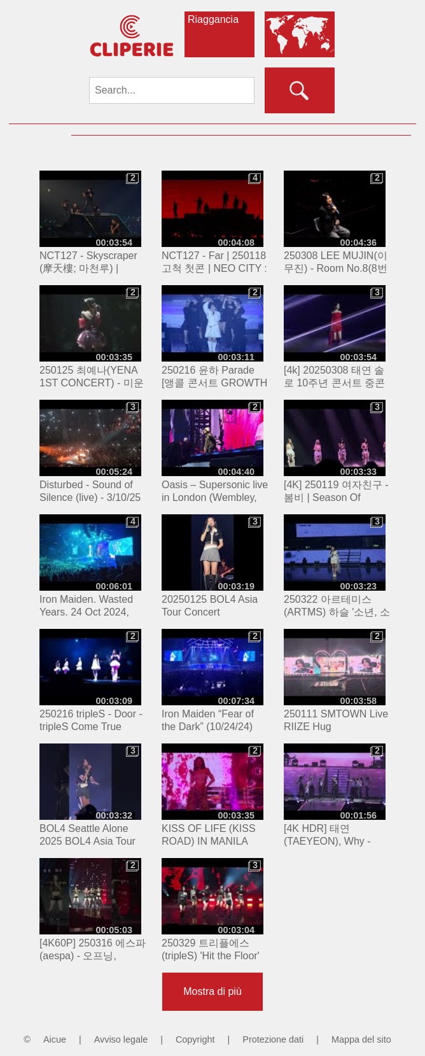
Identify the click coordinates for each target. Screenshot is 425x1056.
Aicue (54, 1039)
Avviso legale (121, 1039)
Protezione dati (272, 1039)
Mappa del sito (361, 1039)
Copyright (195, 1039)
